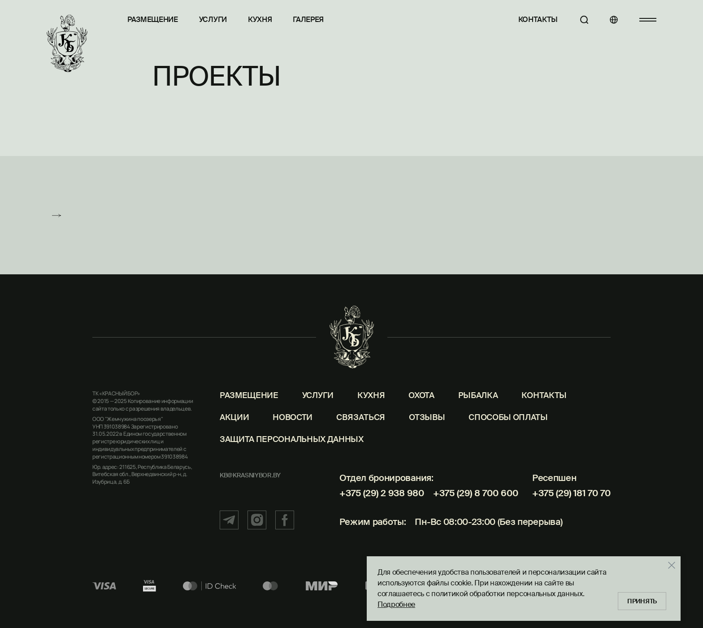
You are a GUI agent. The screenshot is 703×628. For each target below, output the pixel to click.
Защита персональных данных (292, 439)
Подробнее (396, 604)
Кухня (260, 19)
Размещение (152, 19)
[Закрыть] (672, 565)
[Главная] (67, 43)
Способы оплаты (508, 417)
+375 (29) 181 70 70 (571, 493)
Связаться (360, 417)
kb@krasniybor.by (250, 475)
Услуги (213, 19)
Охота (421, 395)
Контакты (538, 19)
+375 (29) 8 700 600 (475, 493)
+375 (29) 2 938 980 (381, 493)
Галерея (308, 19)
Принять (642, 601)
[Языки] (614, 20)
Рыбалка (478, 395)
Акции (234, 417)
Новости (292, 417)
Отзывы (427, 417)
